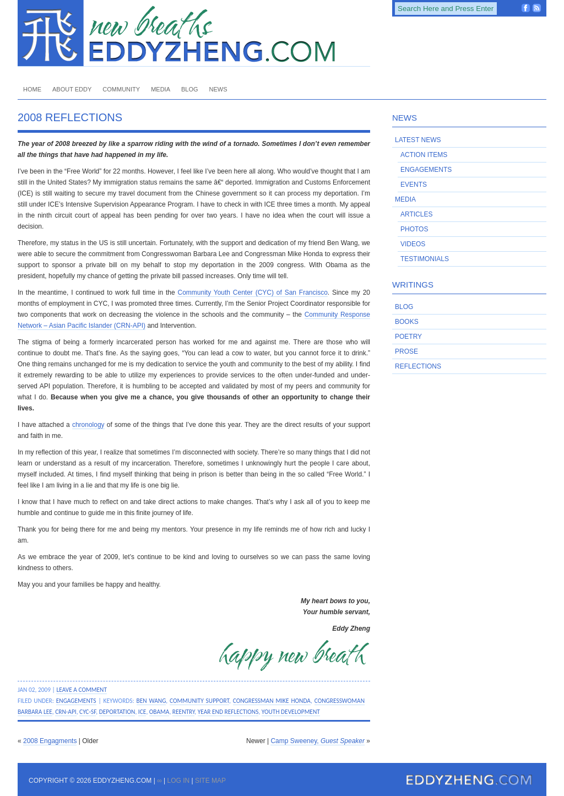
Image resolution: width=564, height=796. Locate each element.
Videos (412, 244)
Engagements (76, 701)
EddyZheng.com (194, 33)
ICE (142, 712)
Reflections (418, 366)
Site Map (210, 780)
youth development (291, 712)
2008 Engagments (50, 741)
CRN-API (65, 712)
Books (407, 322)
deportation (117, 712)
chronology (88, 425)
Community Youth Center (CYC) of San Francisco (252, 292)
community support (199, 701)
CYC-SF (87, 712)
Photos (414, 229)
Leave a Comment (81, 690)
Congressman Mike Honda (272, 701)
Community (121, 89)
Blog (189, 89)
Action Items (423, 155)
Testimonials (424, 259)
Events (413, 184)
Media (160, 89)
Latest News (418, 140)
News (218, 89)
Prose (406, 351)
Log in (178, 780)
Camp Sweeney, (317, 741)
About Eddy (71, 89)
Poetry (408, 336)
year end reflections (228, 712)
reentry (183, 712)
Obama (159, 712)
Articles (416, 214)
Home (32, 89)
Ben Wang (151, 701)
